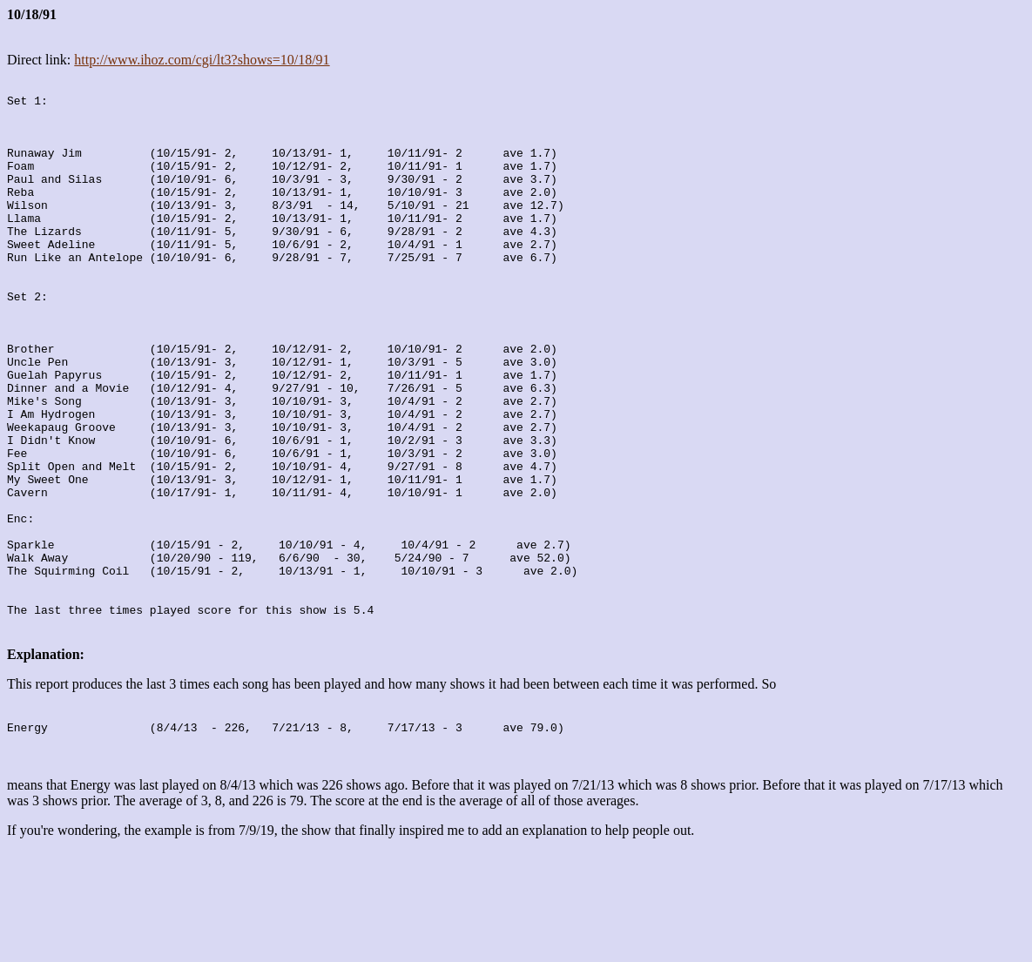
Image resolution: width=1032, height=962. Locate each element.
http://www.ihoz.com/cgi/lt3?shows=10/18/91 (201, 59)
